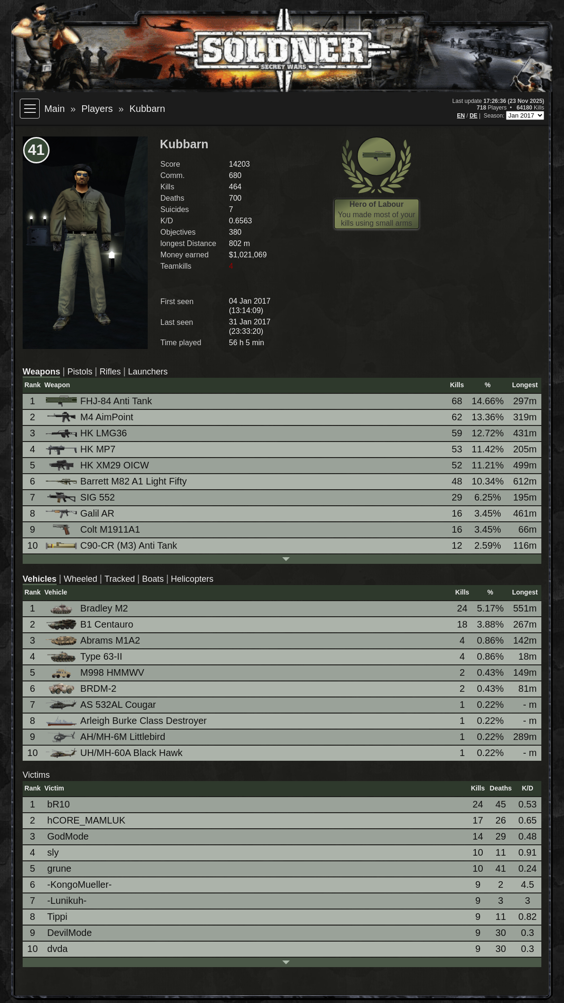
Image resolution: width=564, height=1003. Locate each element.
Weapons (41, 371)
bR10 (58, 804)
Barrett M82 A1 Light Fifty (117, 481)
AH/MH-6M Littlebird (106, 736)
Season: (495, 115)
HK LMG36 (87, 433)
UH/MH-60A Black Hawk (115, 753)
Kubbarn (147, 108)
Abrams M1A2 (93, 640)
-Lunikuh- (66, 900)
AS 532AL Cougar (101, 704)
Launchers (148, 371)
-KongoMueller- (79, 884)
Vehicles (40, 579)
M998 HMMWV (95, 672)
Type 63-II (84, 656)
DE (474, 115)
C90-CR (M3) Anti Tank (112, 545)
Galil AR (80, 513)
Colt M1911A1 (93, 529)
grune (59, 868)
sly (53, 852)
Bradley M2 (87, 608)
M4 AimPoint (90, 417)
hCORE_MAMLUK (86, 820)
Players (97, 108)
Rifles (110, 371)
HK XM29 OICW (98, 465)
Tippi (57, 916)
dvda (57, 949)
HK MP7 (81, 449)
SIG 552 (81, 497)
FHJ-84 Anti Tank (99, 401)
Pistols (80, 371)
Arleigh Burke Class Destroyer (127, 720)
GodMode (68, 836)
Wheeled (80, 579)
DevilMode (69, 932)
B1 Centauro (90, 624)
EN (461, 115)
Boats (153, 579)
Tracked (119, 579)
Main (54, 108)
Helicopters (192, 579)
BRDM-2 (82, 688)
